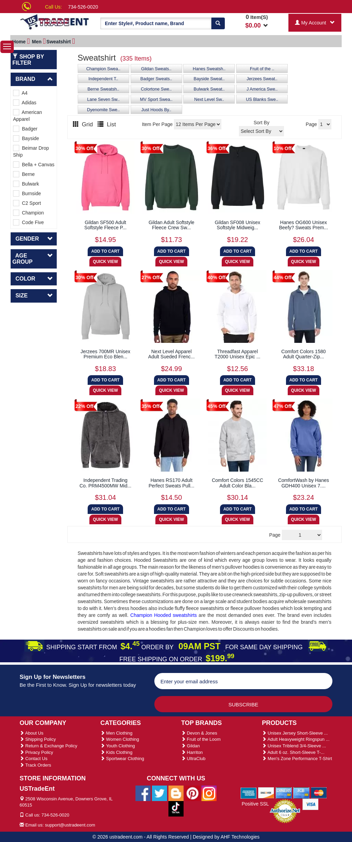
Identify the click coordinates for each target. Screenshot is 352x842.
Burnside (27, 193)
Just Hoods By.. (156, 109)
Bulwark (26, 184)
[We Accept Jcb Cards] (301, 792)
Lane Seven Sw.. (103, 99)
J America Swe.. (261, 89)
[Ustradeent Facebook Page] (143, 793)
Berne (24, 174)
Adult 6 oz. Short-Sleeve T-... (293, 752)
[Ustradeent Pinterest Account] (192, 793)
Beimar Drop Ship (31, 151)
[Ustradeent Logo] (55, 21)
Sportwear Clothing (122, 758)
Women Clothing (119, 739)
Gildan (190, 745)
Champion (28, 213)
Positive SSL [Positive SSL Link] (255, 804)
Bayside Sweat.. (209, 78)
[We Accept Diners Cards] (284, 792)
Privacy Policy (36, 752)
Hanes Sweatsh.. (209, 68)
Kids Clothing (116, 752)
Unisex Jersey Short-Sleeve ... (295, 733)
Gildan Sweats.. (156, 68)
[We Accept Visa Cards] (310, 804)
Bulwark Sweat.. (209, 89)
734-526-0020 (83, 7)
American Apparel (27, 115)
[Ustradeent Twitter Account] (159, 793)
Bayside (26, 138)
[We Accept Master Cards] (319, 792)
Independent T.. (103, 78)
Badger (25, 129)
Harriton (192, 752)
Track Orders (35, 765)
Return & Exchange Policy (48, 745)
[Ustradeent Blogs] (176, 793)
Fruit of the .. (262, 68)
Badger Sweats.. (156, 78)
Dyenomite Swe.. (103, 109)
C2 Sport (27, 203)
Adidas (24, 102)
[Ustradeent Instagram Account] (209, 793)
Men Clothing (116, 733)
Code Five (28, 222)
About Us (31, 733)
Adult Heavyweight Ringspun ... (296, 739)
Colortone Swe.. (156, 89)
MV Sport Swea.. (156, 99)
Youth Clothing (117, 745)
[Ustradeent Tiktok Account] (176, 808)
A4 (20, 93)
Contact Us (33, 758)
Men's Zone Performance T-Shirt (297, 758)
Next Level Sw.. (209, 99)
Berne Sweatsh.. (103, 89)
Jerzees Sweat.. (262, 78)
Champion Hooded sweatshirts (163, 615)
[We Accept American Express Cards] (249, 792)
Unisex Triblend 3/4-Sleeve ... (294, 745)
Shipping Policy (38, 739)
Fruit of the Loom (201, 739)
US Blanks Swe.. (262, 99)
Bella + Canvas (33, 164)
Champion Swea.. (103, 68)
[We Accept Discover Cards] (266, 792)
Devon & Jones (199, 733)
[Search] (218, 23)
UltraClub (193, 758)
